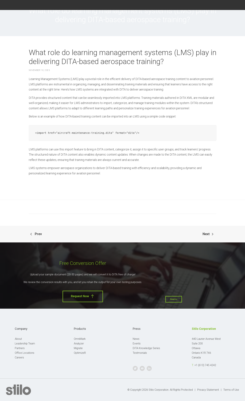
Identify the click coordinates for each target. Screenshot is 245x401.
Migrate (78, 348)
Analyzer (79, 343)
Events (137, 343)
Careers (19, 357)
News (136, 338)
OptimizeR (80, 352)
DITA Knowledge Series (146, 348)
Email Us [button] (173, 299)
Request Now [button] (83, 296)
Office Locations (24, 352)
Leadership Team (25, 343)
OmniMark (80, 338)
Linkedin (237, 4)
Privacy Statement (208, 389)
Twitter (221, 4)
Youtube (229, 4)
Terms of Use (231, 389)
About (18, 338)
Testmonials (140, 352)
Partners (20, 348)
